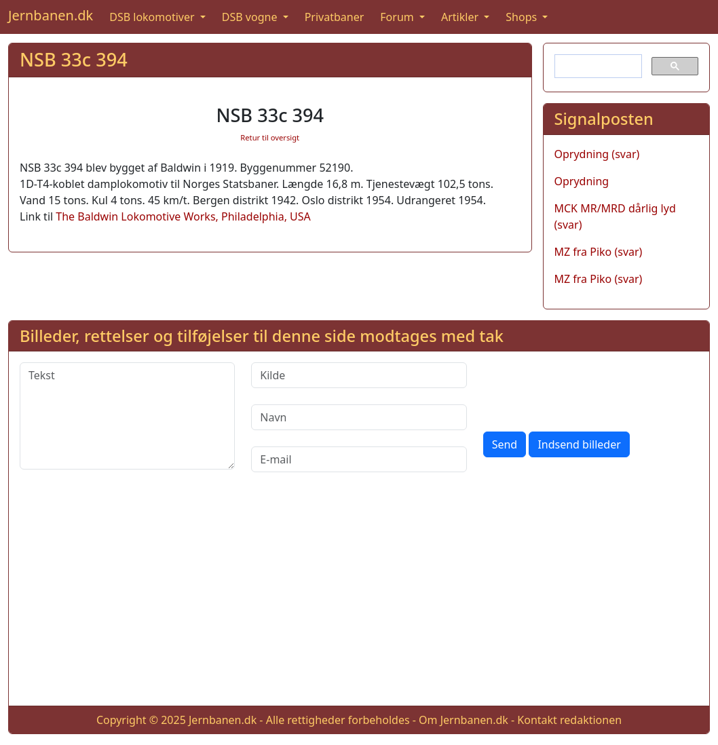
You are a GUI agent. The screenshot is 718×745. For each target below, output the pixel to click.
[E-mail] (358, 459)
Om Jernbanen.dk (463, 719)
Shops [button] (523, 16)
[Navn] (358, 417)
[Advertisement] (359, 600)
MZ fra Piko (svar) (598, 251)
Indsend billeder (578, 444)
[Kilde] (358, 375)
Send (505, 444)
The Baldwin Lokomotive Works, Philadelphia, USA (183, 216)
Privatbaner (334, 16)
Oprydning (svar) (597, 154)
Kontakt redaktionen (569, 719)
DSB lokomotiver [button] (153, 16)
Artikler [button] (461, 16)
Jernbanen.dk (50, 15)
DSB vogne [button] (251, 16)
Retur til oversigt (269, 137)
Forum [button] (398, 16)
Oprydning (581, 181)
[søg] (597, 66)
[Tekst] (127, 416)
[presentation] (586, 388)
